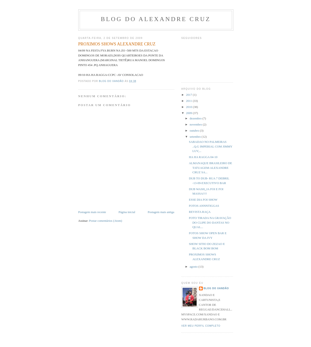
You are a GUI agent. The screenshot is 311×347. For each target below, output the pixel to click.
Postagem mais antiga (161, 212)
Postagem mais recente (92, 212)
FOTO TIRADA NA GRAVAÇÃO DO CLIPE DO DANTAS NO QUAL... (210, 222)
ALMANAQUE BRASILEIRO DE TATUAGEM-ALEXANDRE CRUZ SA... (210, 167)
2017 (189, 94)
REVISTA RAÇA (200, 212)
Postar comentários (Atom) (105, 220)
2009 (189, 113)
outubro (195, 130)
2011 (189, 101)
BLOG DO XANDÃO (216, 288)
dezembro (196, 118)
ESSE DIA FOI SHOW (203, 199)
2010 (189, 107)
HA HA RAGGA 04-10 (203, 157)
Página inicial (127, 212)
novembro (196, 124)
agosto (194, 266)
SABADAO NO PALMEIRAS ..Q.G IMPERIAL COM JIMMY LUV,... (210, 146)
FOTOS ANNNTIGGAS (204, 205)
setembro (196, 136)
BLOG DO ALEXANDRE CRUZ (156, 19)
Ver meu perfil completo (201, 326)
